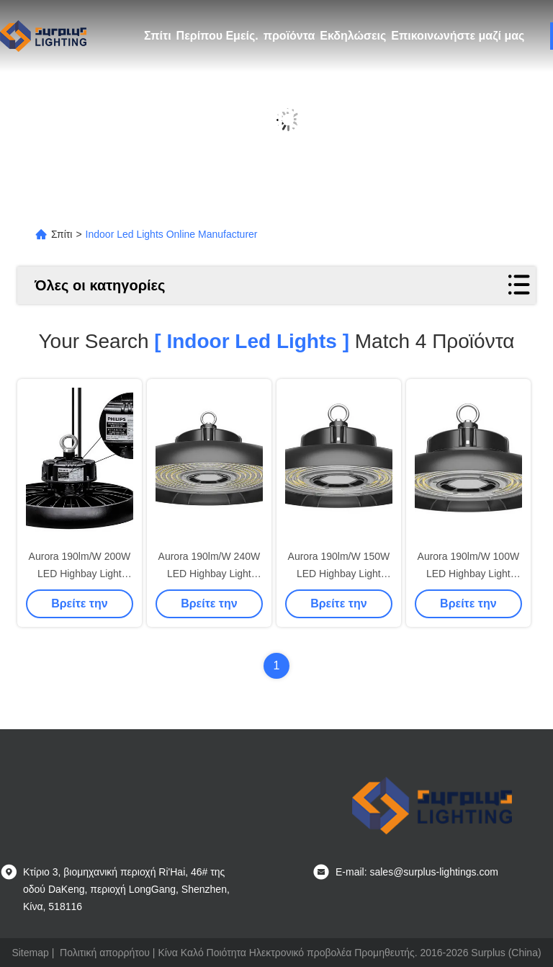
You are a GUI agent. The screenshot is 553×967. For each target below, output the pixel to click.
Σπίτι (157, 36)
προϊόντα (289, 36)
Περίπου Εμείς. (217, 36)
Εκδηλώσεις (353, 36)
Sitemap (30, 952)
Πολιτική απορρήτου (105, 952)
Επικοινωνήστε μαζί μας (457, 36)
